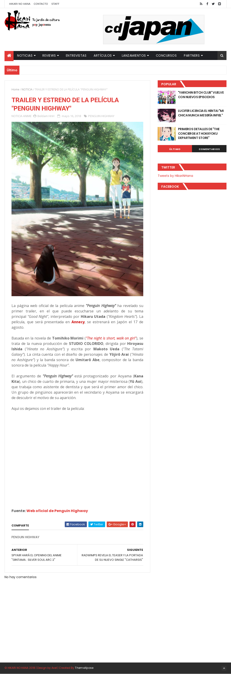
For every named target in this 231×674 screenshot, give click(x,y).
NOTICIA (27, 89)
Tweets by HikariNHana (175, 175)
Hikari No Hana (19, 3)
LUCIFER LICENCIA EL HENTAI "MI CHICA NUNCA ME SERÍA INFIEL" (201, 113)
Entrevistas (76, 55)
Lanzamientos (134, 55)
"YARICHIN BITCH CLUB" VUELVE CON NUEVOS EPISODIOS (201, 94)
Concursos (166, 55)
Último (174, 149)
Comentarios (209, 149)
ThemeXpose (84, 668)
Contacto (41, 3)
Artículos (103, 55)
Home (15, 89)
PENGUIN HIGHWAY (101, 116)
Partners (192, 55)
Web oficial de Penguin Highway (57, 510)
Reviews (49, 55)
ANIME (27, 116)
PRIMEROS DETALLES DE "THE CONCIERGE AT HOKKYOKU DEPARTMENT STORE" (198, 133)
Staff (55, 3)
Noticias (24, 55)
